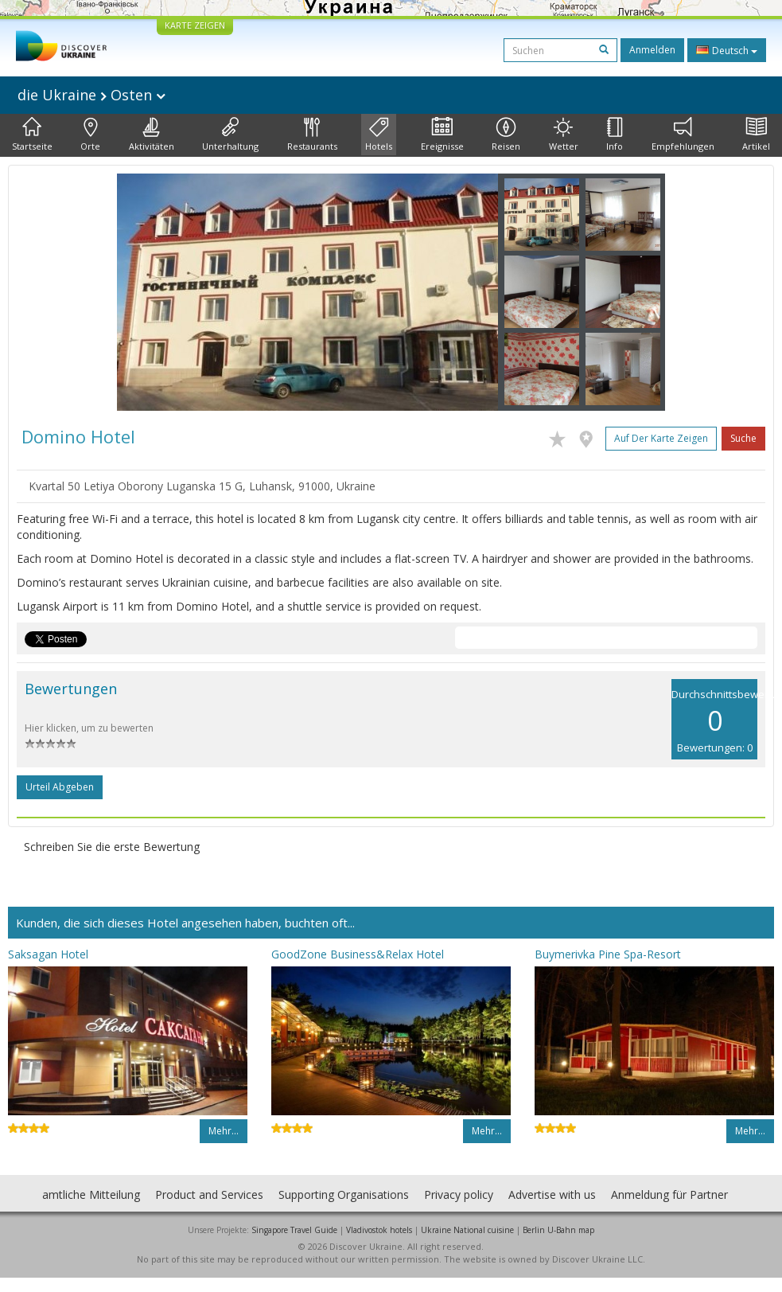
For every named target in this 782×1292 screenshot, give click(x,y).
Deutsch (726, 50)
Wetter (563, 134)
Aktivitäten (151, 134)
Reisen (506, 134)
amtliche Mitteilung (91, 1194)
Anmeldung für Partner (669, 1194)
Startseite (32, 134)
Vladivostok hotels (379, 1229)
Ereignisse (442, 134)
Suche (743, 438)
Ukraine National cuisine (467, 1229)
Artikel (756, 134)
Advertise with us (552, 1194)
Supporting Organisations (343, 1194)
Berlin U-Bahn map (558, 1229)
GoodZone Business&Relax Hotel (357, 954)
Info (614, 134)
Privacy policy (458, 1194)
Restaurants (312, 134)
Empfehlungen (683, 134)
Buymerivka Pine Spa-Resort (608, 954)
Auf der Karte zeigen (661, 438)
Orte (90, 134)
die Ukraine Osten (91, 94)
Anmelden (652, 50)
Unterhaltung (230, 134)
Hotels (378, 134)
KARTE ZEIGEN (195, 25)
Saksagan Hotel (48, 954)
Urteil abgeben (59, 787)
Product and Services (209, 1194)
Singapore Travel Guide (294, 1229)
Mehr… (223, 1131)
